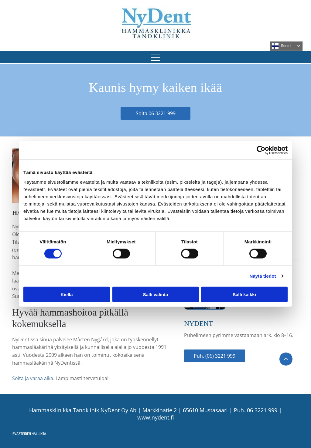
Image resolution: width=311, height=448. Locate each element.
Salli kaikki (244, 294)
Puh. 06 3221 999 (255, 410)
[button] (155, 57)
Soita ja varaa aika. (33, 378)
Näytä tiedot (263, 276)
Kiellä (66, 294)
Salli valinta (155, 294)
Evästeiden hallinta (29, 433)
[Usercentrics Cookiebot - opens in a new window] (261, 150)
